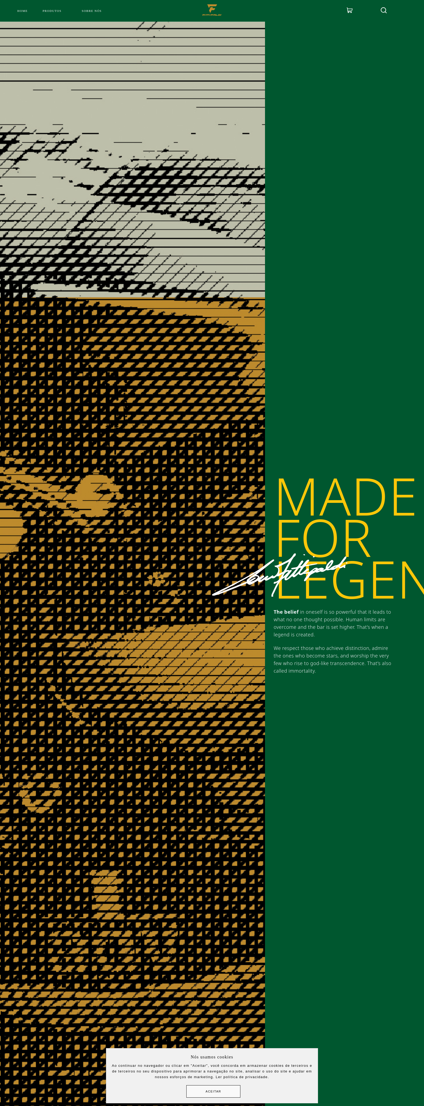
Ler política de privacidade (242, 1077)
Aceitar (213, 1091)
